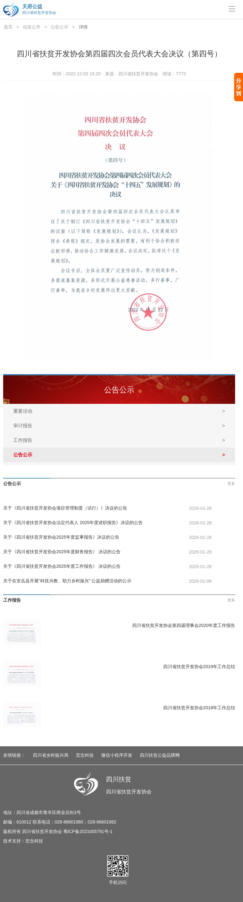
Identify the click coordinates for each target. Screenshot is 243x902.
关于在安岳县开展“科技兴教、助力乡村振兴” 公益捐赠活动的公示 (67, 580)
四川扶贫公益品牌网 (160, 755)
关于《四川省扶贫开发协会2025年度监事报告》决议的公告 (61, 537)
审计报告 (119, 425)
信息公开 (31, 26)
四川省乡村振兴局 (50, 755)
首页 (8, 26)
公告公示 (59, 26)
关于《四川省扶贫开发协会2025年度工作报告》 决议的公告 (62, 566)
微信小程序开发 (116, 755)
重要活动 (119, 411)
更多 (231, 483)
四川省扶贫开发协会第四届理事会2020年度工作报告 (183, 625)
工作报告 (119, 440)
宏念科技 (85, 755)
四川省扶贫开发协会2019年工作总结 (199, 666)
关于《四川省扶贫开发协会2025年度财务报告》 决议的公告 (62, 551)
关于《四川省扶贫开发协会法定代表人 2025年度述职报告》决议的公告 (73, 522)
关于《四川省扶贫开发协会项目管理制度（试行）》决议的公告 (65, 508)
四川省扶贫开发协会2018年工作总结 (199, 707)
